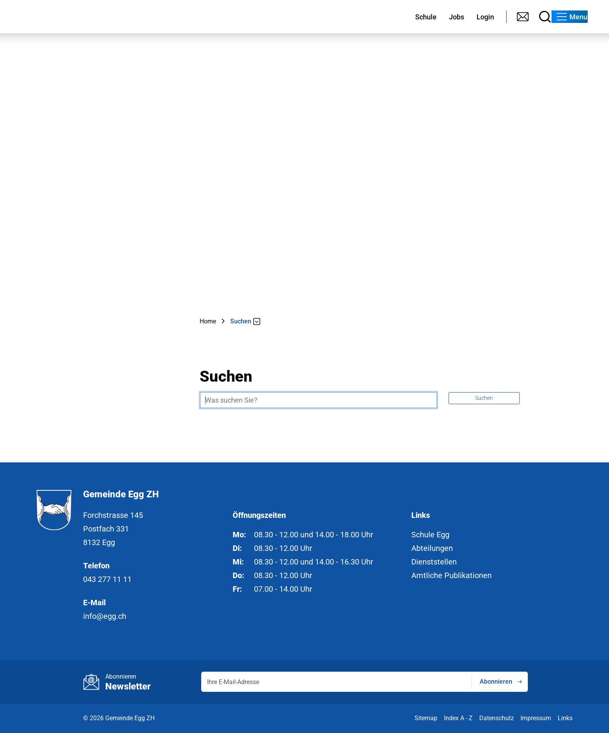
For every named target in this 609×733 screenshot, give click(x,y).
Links (565, 718)
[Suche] (510, 16)
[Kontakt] (488, 16)
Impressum (535, 718)
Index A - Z (458, 718)
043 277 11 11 (107, 579)
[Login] (450, 16)
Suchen (484, 398)
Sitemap (425, 718)
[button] (560, 16)
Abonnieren (496, 681)
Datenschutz (496, 718)
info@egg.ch (104, 616)
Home (208, 321)
